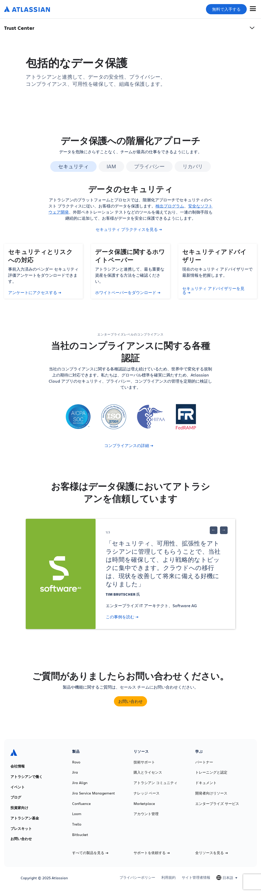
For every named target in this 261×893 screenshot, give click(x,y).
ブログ (15, 797)
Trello (76, 824)
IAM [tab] (111, 166)
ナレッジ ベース (147, 793)
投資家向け (19, 808)
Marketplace (144, 804)
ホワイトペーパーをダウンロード (127, 292)
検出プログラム (169, 205)
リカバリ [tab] (192, 166)
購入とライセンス (148, 772)
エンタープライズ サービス (217, 804)
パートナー (204, 762)
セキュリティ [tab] (73, 166)
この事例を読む (122, 617)
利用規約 (168, 877)
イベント (17, 787)
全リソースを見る (211, 853)
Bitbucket (80, 835)
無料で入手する (226, 9)
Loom (76, 814)
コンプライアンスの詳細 (128, 445)
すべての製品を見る (90, 853)
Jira (75, 772)
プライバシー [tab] (149, 166)
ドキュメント (206, 783)
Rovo (76, 762)
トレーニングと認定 (211, 772)
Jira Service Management (93, 793)
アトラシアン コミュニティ (155, 783)
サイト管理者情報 (196, 877)
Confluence (81, 804)
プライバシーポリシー (137, 877)
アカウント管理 (146, 814)
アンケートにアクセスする (34, 292)
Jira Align (79, 783)
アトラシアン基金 (24, 818)
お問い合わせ (130, 701)
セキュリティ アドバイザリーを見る (213, 290)
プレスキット (21, 829)
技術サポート (144, 762)
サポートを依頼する (152, 853)
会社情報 (17, 766)
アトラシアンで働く (26, 777)
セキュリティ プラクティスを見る (129, 229)
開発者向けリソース (211, 793)
